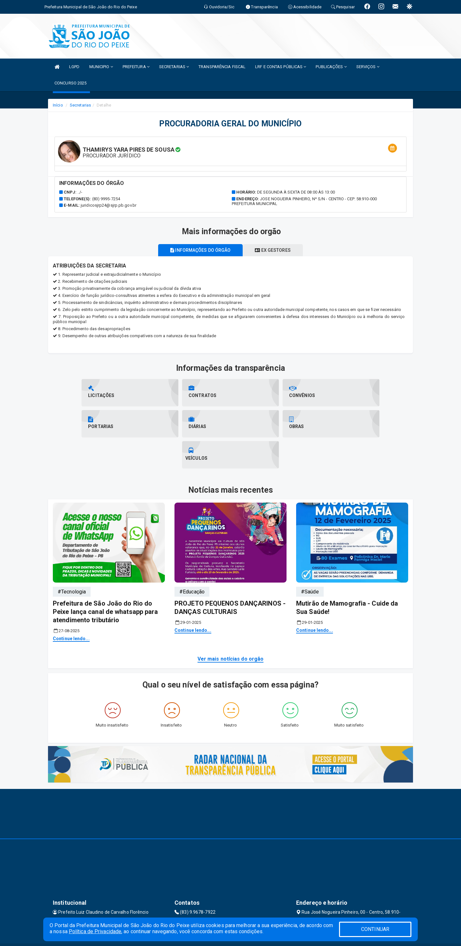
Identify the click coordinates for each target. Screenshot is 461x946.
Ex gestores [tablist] (274, 250)
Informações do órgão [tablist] (199, 250)
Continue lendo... (71, 607)
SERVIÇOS (367, 66)
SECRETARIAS (174, 66)
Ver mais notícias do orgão (231, 628)
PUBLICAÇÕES (331, 66)
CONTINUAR (375, 929)
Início (58, 105)
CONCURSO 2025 (70, 83)
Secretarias (80, 105)
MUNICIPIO (101, 66)
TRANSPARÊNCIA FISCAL (222, 66)
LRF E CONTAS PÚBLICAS (280, 66)
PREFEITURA (136, 66)
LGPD (74, 66)
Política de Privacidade (95, 931)
